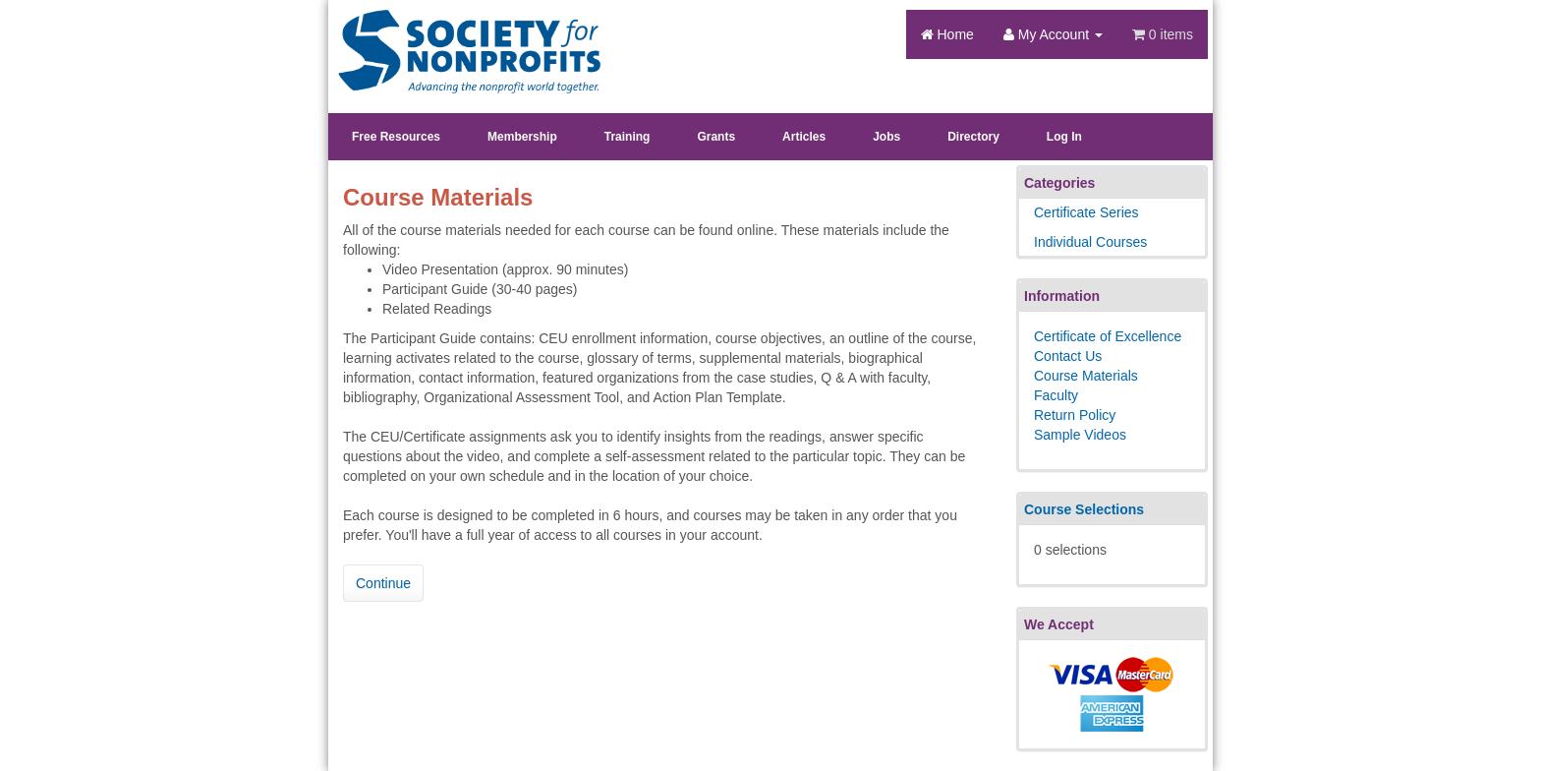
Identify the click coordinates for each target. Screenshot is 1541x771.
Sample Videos (1080, 435)
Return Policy (1074, 415)
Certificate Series (1086, 212)
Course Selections (1084, 509)
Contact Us (1068, 356)
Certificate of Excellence (1107, 336)
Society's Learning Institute (458, 34)
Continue (383, 583)
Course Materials (1086, 376)
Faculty (1056, 395)
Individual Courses (1090, 242)
